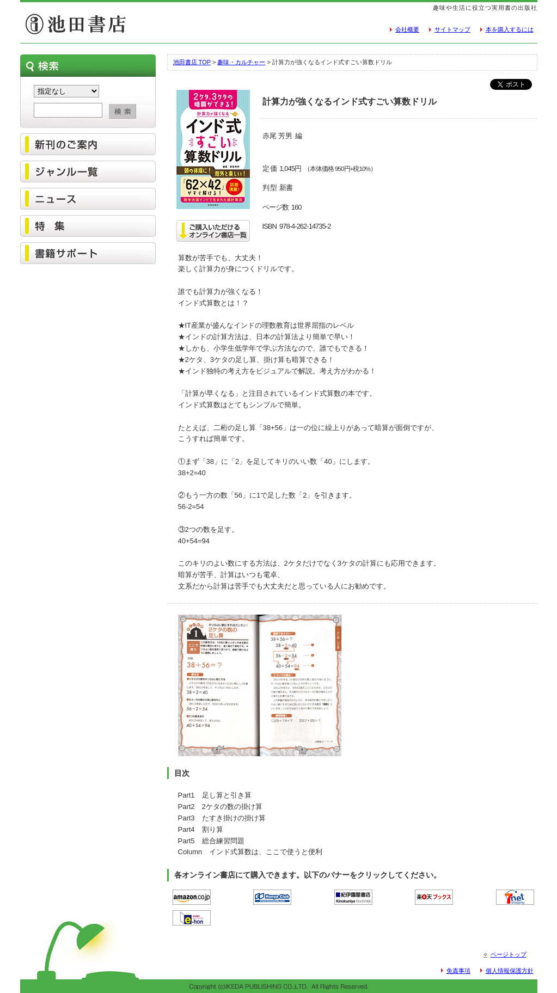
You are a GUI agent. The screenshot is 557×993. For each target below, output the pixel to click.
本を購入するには (510, 29)
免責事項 (458, 970)
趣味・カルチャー (241, 62)
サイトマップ (452, 29)
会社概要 (407, 29)
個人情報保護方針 (510, 970)
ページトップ (509, 954)
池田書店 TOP (192, 62)
